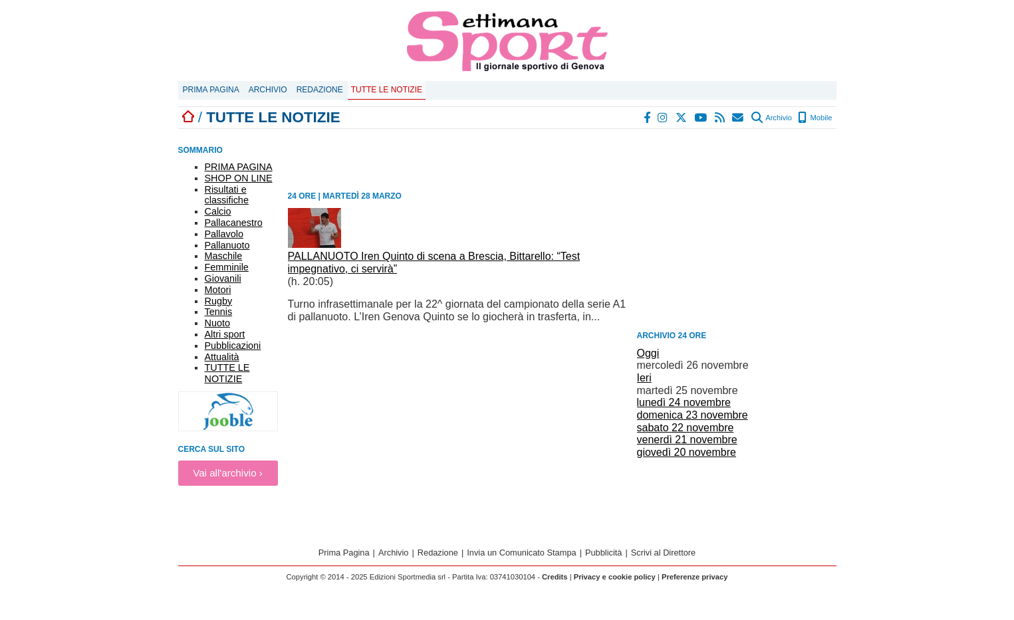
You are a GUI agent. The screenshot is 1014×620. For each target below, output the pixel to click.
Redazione (320, 89)
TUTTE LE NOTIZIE (227, 373)
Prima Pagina (211, 89)
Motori (218, 289)
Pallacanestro (234, 222)
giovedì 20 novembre (686, 452)
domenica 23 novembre (692, 415)
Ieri (644, 377)
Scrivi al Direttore (663, 553)
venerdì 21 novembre (687, 439)
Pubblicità (603, 553)
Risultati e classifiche (227, 195)
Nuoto (217, 323)
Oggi (648, 353)
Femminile (227, 267)
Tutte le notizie (386, 89)
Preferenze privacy (695, 577)
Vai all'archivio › (228, 472)
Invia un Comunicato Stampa (521, 553)
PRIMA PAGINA (239, 166)
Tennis (219, 311)
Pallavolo (224, 234)
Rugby (219, 301)
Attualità (222, 357)
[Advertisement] (736, 232)
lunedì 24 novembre (684, 402)
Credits (555, 577)
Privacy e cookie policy (615, 577)
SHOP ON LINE (239, 178)
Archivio (268, 89)
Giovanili (223, 278)
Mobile (815, 118)
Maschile (224, 256)
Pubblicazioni (233, 345)
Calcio (218, 211)
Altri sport (225, 334)
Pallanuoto (227, 245)
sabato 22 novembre (685, 427)
